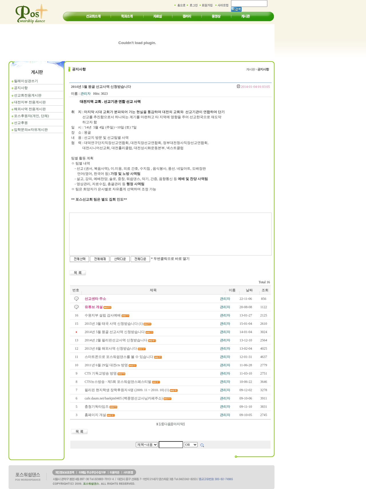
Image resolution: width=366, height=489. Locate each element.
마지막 (178, 424)
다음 (167, 424)
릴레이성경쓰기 (26, 81)
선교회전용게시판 (27, 95)
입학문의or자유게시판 (31, 130)
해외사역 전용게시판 (30, 109)
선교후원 (21, 123)
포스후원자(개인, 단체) (31, 116)
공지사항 (21, 88)
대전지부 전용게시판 (30, 102)
